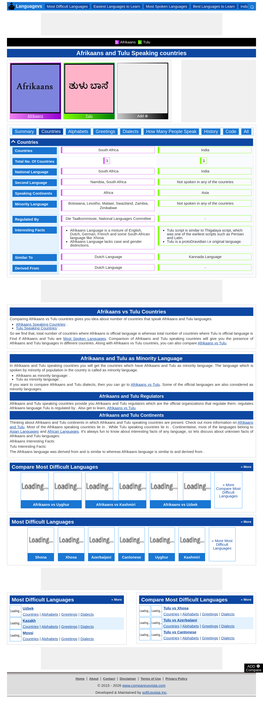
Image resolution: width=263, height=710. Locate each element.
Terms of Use (151, 679)
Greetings (105, 132)
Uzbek (28, 608)
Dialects (131, 132)
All (246, 132)
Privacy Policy (176, 679)
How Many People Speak (171, 132)
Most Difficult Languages (67, 6)
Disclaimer (128, 679)
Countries (51, 132)
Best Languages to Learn (214, 6)
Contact (109, 679)
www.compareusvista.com (144, 685)
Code (231, 132)
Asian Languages (24, 431)
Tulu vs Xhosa (175, 608)
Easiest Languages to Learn (116, 6)
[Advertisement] (131, 24)
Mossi (28, 633)
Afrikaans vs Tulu (212, 343)
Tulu (89, 116)
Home (80, 679)
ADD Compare (254, 668)
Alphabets (78, 132)
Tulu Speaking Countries (36, 328)
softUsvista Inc (154, 692)
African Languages (63, 431)
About (94, 679)
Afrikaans (35, 116)
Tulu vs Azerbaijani (180, 620)
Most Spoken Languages (166, 6)
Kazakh (29, 620)
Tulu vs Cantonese (179, 632)
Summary (24, 132)
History (211, 132)
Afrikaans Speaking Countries (40, 324)
